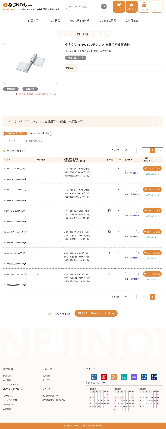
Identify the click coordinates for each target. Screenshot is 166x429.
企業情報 (7, 409)
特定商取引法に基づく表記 (53, 400)
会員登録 (46, 376)
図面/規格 (31, 89)
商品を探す (34, 20)
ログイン (144, 6)
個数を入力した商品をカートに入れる (96, 313)
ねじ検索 (55, 20)
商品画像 (11, 89)
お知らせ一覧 (9, 404)
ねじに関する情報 (79, 20)
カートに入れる (152, 168)
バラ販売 (12, 141)
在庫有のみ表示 (35, 141)
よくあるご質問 (107, 20)
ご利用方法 (132, 20)
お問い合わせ (131, 6)
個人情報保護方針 (50, 396)
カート (119, 6)
